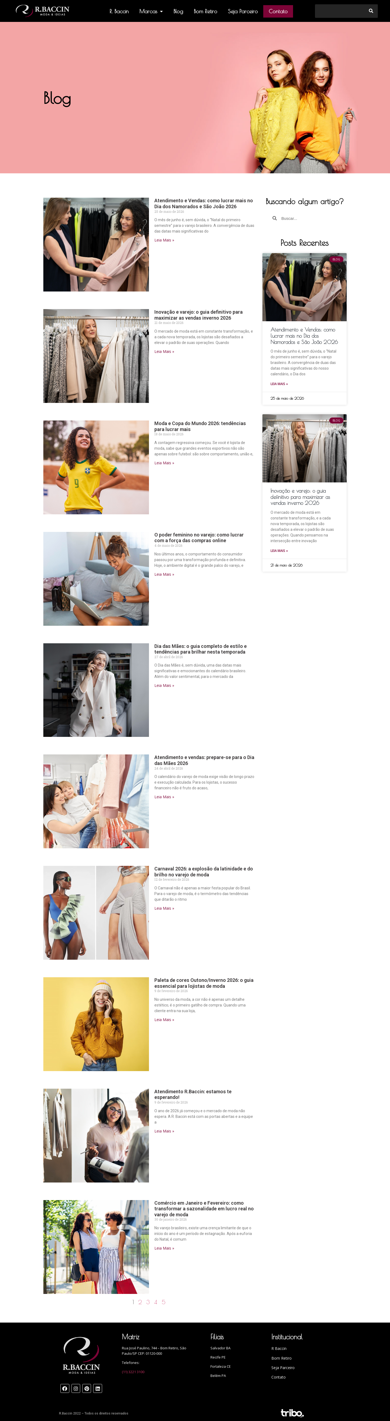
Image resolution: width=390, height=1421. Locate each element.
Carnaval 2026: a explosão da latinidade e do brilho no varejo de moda (203, 871)
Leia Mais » (164, 240)
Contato (278, 11)
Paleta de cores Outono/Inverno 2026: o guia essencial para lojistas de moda (203, 983)
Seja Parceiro (243, 11)
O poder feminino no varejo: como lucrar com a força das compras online (199, 538)
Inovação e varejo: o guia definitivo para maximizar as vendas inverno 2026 (198, 315)
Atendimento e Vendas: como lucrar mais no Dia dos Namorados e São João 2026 (203, 203)
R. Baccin (119, 11)
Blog (178, 11)
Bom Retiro (205, 11)
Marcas (151, 11)
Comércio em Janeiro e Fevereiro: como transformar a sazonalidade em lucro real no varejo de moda (204, 1208)
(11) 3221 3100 (133, 1371)
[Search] (371, 11)
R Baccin (279, 1348)
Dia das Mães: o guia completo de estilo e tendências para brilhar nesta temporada (200, 649)
